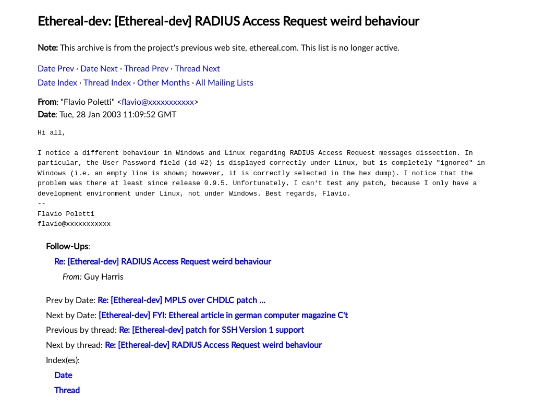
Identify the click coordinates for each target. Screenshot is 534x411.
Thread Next (197, 69)
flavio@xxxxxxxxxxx (158, 102)
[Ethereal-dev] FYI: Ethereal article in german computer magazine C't (223, 315)
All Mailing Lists (224, 83)
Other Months (163, 83)
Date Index (57, 83)
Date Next (99, 69)
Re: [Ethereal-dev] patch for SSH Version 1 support (211, 330)
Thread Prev (146, 69)
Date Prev (56, 69)
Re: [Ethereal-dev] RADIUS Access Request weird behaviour (162, 262)
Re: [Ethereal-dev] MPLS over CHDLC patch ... (181, 300)
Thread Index (107, 83)
